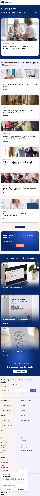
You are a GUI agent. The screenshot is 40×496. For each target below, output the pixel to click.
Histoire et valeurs (5, 460)
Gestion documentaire (6, 405)
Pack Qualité (24, 447)
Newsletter (3, 450)
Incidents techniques (5, 410)
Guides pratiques (5, 442)
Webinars (3, 445)
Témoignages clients (5, 453)
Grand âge (23, 403)
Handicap (23, 405)
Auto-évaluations (5, 418)
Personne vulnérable (25, 420)
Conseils (23, 445)
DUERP (2, 433)
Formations (23, 440)
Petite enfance (24, 423)
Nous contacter (4, 470)
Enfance (23, 418)
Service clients (24, 453)
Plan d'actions (4, 413)
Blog (2, 440)
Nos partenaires (4, 467)
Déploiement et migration (26, 450)
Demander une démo (20, 371)
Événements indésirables (6, 423)
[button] (38, 2)
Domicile (23, 408)
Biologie (23, 415)
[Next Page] (20, 227)
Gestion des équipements (6, 425)
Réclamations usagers (6, 415)
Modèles (3, 447)
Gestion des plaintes (5, 420)
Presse (2, 465)
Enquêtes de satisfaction (6, 403)
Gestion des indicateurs (6, 428)
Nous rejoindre (4, 462)
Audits (2, 430)
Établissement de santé (26, 413)
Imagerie (23, 410)
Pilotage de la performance (7, 408)
